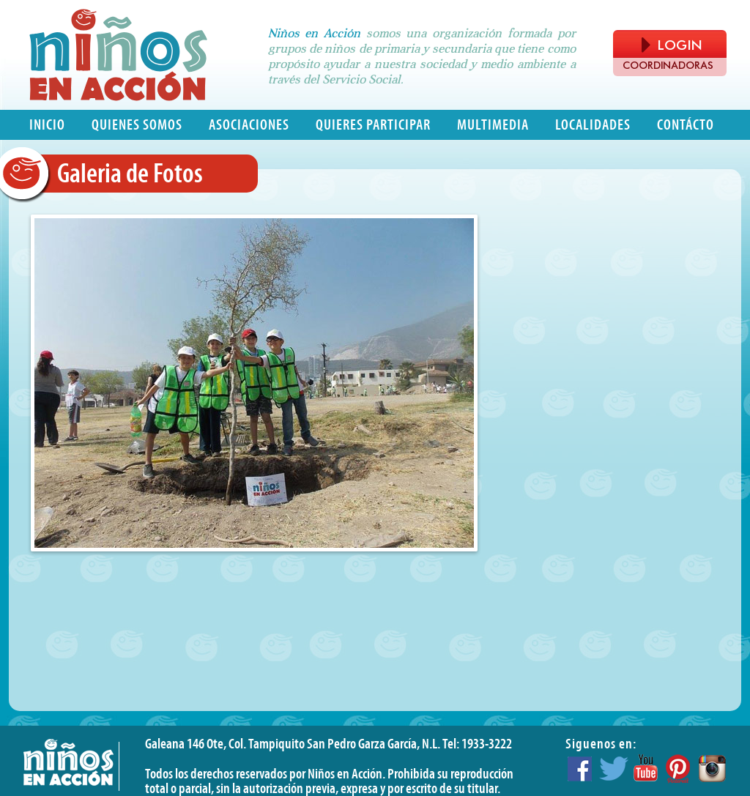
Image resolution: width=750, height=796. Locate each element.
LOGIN (672, 45)
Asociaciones (249, 125)
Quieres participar (373, 125)
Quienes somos (137, 125)
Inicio (47, 125)
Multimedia (493, 125)
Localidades (593, 125)
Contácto (685, 125)
